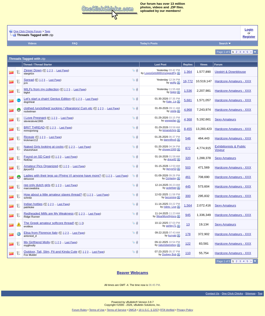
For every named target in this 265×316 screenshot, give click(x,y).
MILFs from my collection (41, 89)
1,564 (188, 205)
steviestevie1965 (33, 121)
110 (188, 253)
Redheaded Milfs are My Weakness (49, 213)
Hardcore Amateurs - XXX (233, 81)
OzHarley (171, 178)
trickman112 (31, 140)
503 (188, 167)
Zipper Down (33, 70)
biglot (27, 92)
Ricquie (29, 137)
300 (188, 196)
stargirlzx (29, 73)
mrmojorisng (31, 130)
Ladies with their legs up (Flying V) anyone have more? (62, 175)
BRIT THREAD (34, 127)
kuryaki (172, 235)
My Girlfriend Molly (37, 242)
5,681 (188, 100)
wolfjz (173, 82)
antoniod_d (30, 235)
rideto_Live (170, 206)
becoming (171, 197)
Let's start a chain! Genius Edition (47, 99)
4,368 (188, 119)
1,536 (188, 90)
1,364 (188, 71)
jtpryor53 (29, 169)
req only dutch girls (37, 185)
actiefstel (171, 187)
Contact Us (212, 293)
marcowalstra (31, 188)
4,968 (188, 109)
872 (188, 148)
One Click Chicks (232, 293)
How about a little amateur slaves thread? (53, 194)
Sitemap (250, 293)
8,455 (188, 129)
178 (188, 234)
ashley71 (171, 225)
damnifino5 (170, 139)
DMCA (132, 309)
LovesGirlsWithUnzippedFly (160, 73)
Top (260, 293)
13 (188, 224)
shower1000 (169, 149)
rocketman (30, 111)
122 (188, 243)
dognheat (29, 102)
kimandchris (170, 130)
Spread (29, 80)
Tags (47, 31)
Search (225, 43)
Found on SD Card (37, 156)
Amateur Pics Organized (41, 166)
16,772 (188, 81)
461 (188, 177)
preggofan (171, 120)
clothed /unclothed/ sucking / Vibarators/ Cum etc (58, 108)
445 (188, 186)
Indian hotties (33, 204)
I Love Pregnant (35, 117)
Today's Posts (149, 43)
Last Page (62, 70)
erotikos (28, 226)
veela (173, 111)
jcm (26, 83)
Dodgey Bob (169, 254)
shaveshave (31, 149)
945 (188, 215)
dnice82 (172, 159)
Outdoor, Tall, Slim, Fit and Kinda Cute (50, 251)
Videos (32, 43)
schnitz (28, 197)
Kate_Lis (171, 101)
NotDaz (28, 159)
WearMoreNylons (166, 216)
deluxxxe (29, 178)
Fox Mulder (30, 254)
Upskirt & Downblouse (230, 71)
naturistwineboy (167, 244)
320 (188, 158)
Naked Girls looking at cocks (44, 146)
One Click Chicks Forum (28, 31)
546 (188, 138)
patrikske (29, 207)
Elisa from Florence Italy (41, 232)
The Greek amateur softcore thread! (49, 223)
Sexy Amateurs (225, 119)
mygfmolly (30, 245)
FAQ (75, 43)
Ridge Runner (32, 216)
